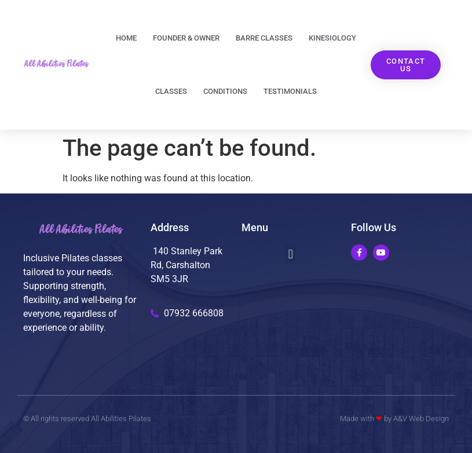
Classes (171, 91)
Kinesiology (332, 38)
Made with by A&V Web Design (394, 418)
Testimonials (290, 91)
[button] (290, 254)
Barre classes (264, 38)
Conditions (225, 91)
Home (126, 38)
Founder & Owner (186, 38)
